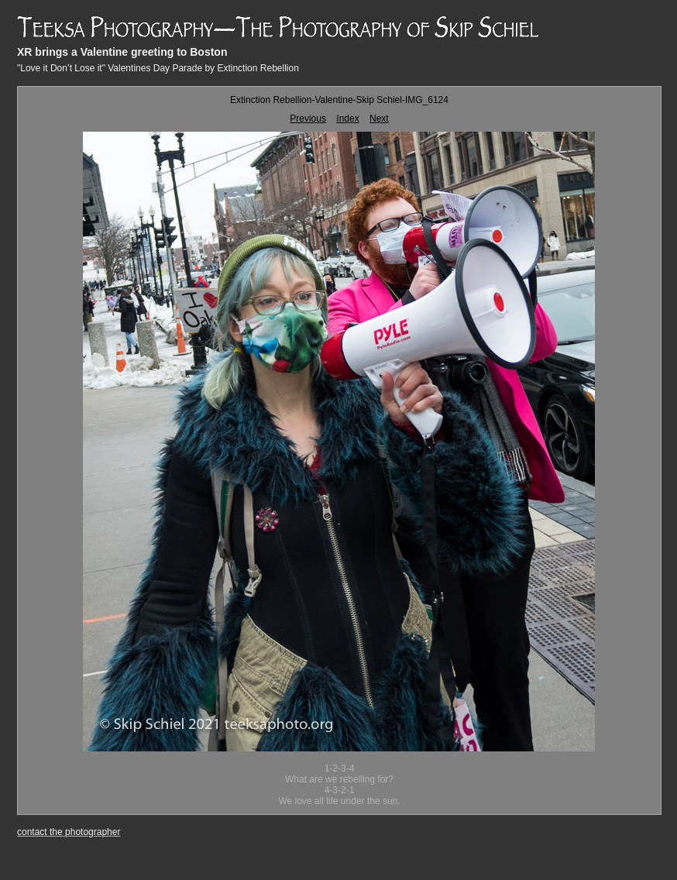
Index (347, 118)
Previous (308, 118)
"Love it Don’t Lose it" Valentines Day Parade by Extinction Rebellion (158, 68)
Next (379, 118)
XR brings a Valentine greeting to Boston (122, 52)
